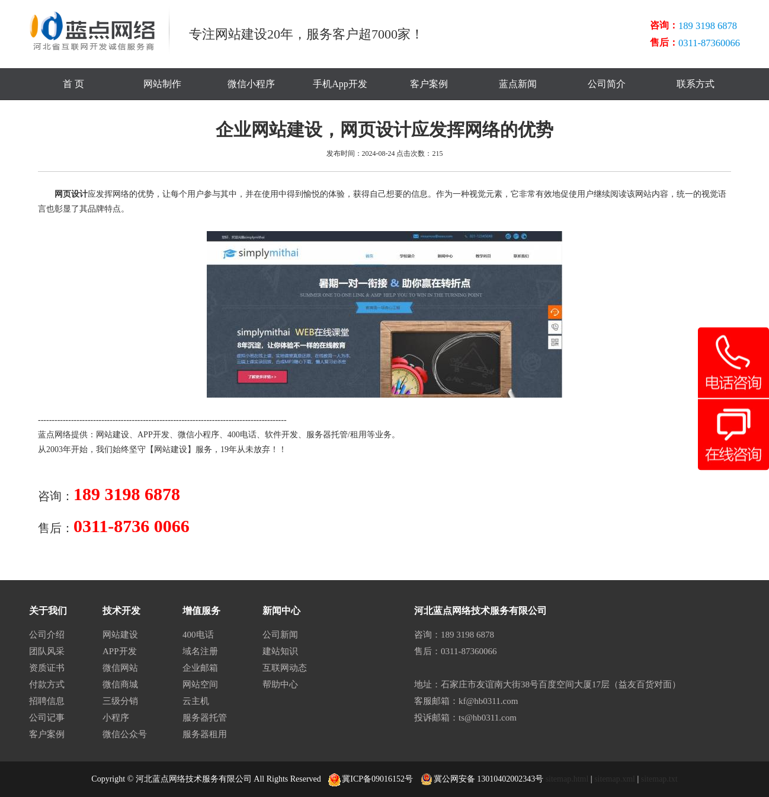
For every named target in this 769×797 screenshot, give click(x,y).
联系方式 (695, 84)
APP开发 (153, 434)
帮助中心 (280, 684)
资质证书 (47, 668)
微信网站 (120, 668)
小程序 (115, 717)
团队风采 (47, 651)
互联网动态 (284, 668)
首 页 (73, 84)
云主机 (195, 701)
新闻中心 (281, 611)
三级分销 (120, 701)
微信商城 (120, 684)
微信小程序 (251, 84)
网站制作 (162, 84)
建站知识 (280, 651)
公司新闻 (280, 634)
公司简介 (607, 84)
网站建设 (112, 434)
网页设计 (71, 194)
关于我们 (48, 611)
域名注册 (200, 651)
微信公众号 (124, 734)
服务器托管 (327, 434)
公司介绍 (47, 634)
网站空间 (200, 684)
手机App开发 (340, 84)
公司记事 (47, 717)
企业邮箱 (200, 668)
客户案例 (429, 84)
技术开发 (121, 611)
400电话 (242, 434)
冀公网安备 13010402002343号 (482, 779)
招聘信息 (47, 701)
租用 (358, 434)
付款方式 (47, 684)
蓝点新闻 (518, 84)
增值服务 (201, 611)
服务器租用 (204, 734)
